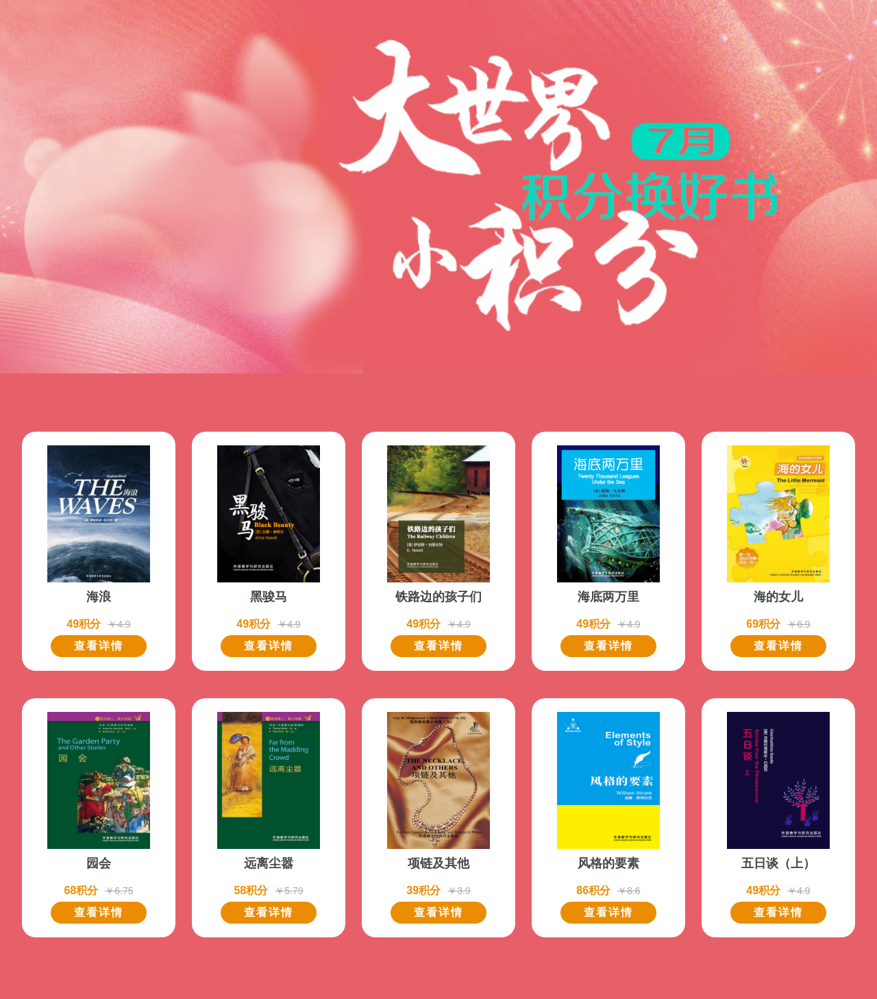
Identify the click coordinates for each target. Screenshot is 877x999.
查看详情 (98, 646)
